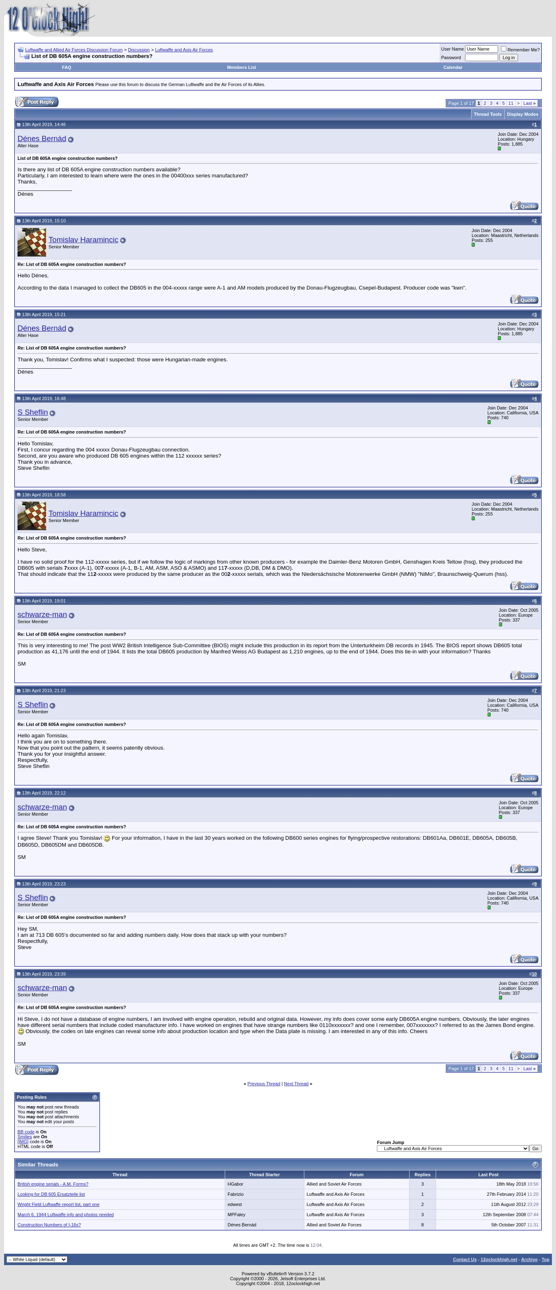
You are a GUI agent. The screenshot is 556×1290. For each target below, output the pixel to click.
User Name (452, 48)
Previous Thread (264, 1083)
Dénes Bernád (42, 138)
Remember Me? (520, 49)
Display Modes (522, 114)
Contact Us (464, 1259)
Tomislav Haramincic (83, 239)
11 (510, 103)
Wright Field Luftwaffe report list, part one (59, 1204)
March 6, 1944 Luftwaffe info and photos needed (66, 1214)
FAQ (66, 67)
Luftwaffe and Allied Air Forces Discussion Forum (74, 49)
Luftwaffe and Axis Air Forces (184, 49)
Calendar (453, 67)
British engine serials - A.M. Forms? (53, 1184)
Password (451, 57)
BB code (26, 1131)
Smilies (25, 1136)
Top (545, 1259)
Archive (529, 1259)
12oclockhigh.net (499, 1259)
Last (529, 103)
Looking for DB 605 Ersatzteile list (51, 1194)
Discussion (139, 49)
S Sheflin (33, 412)
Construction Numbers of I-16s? (49, 1224)
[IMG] (23, 1141)
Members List (241, 67)
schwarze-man (42, 614)
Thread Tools (488, 114)
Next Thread (296, 1083)
